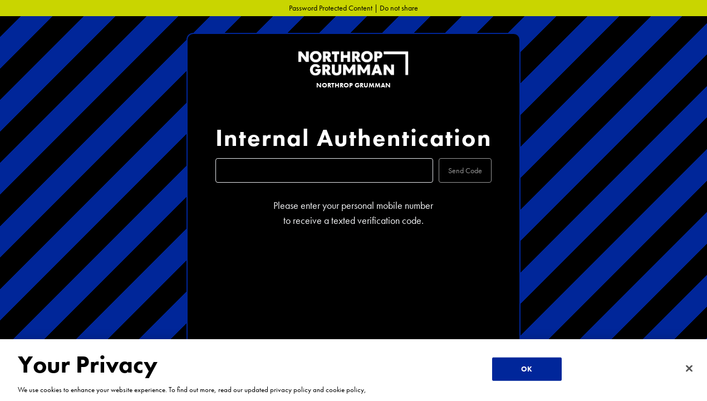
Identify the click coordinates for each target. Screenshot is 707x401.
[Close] (689, 368)
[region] (353, 370)
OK (526, 369)
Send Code (465, 170)
